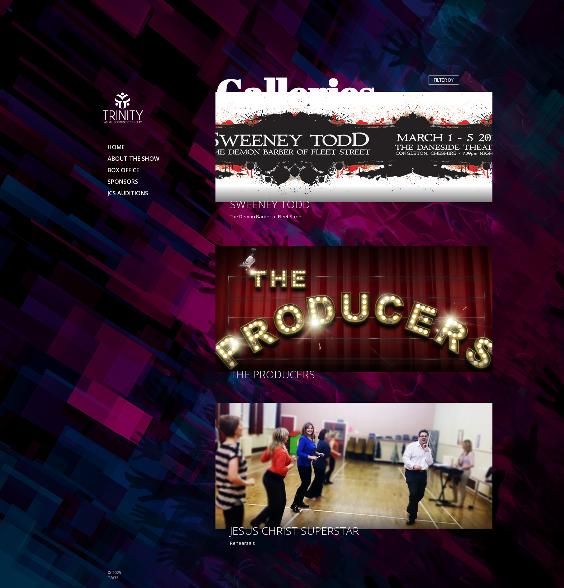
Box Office (123, 170)
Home (116, 147)
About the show (133, 158)
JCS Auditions (128, 193)
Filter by (444, 80)
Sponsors (123, 181)
